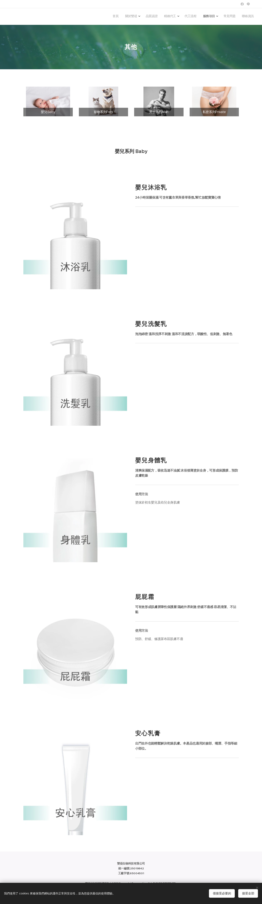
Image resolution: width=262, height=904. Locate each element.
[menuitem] (203, 16)
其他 (131, 47)
